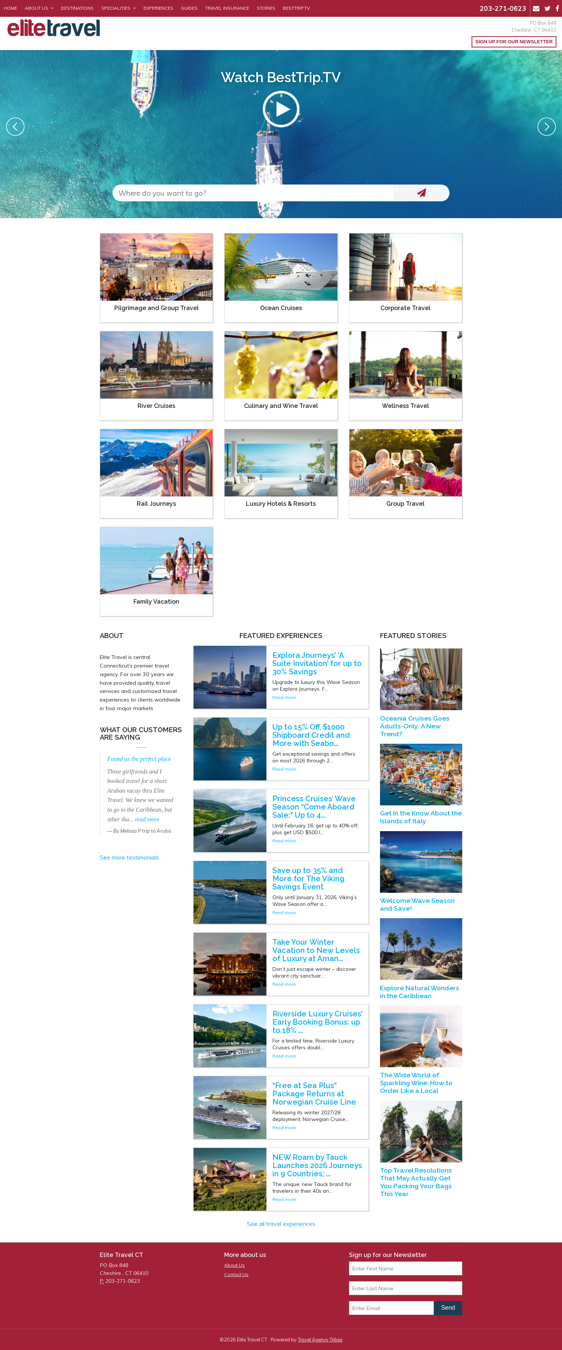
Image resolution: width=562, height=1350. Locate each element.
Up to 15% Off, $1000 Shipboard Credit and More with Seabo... (311, 735)
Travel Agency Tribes (320, 1340)
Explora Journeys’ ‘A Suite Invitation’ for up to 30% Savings (317, 663)
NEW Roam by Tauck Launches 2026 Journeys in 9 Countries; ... (317, 1165)
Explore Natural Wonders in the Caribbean (419, 992)
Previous (15, 126)
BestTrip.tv (296, 8)
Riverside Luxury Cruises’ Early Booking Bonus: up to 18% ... (317, 1022)
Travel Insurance (227, 8)
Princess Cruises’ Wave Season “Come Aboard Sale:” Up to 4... (314, 807)
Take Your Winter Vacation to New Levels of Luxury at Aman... (316, 950)
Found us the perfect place (139, 759)
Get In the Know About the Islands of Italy (421, 817)
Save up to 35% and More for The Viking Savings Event (308, 878)
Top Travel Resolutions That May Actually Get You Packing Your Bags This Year (416, 1182)
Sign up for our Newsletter (514, 41)
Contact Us (236, 1274)
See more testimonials (129, 857)
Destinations (77, 8)
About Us (36, 8)
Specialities (115, 8)
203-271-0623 (503, 8)
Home (10, 8)
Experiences (158, 8)
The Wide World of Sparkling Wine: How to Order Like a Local (416, 1082)
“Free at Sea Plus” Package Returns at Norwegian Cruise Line (314, 1093)
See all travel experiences (281, 1223)
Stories (266, 8)
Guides (189, 8)
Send (448, 1307)
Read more (284, 697)
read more (147, 819)
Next (546, 126)
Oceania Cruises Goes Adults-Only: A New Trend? (415, 726)
